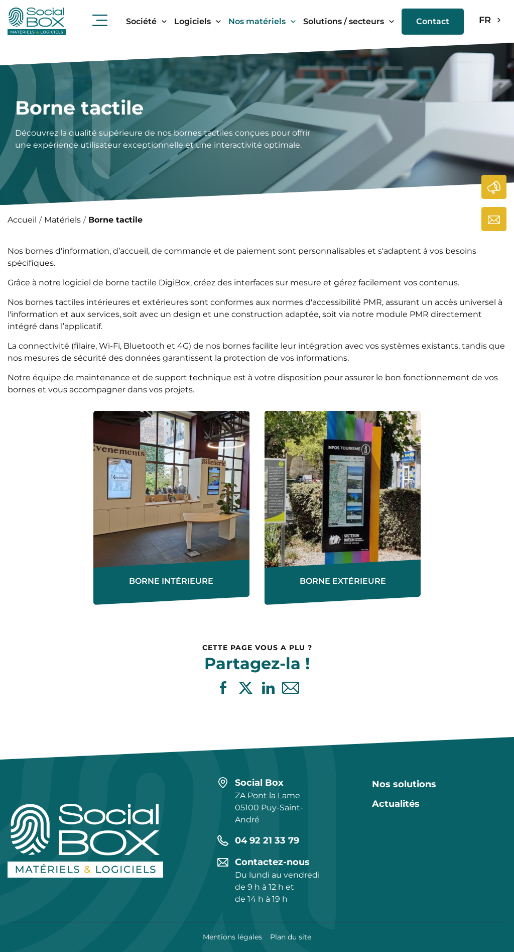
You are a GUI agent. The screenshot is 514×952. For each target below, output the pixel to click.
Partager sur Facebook (223, 688)
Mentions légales (232, 936)
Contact (432, 21)
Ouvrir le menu (99, 20)
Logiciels (192, 21)
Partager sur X (245, 688)
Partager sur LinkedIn (268, 688)
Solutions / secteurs (343, 21)
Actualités (494, 186)
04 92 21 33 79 (267, 840)
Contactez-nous (494, 219)
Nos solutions (404, 784)
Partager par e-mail (291, 688)
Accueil (22, 220)
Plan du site (290, 936)
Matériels (62, 220)
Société (141, 21)
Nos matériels (257, 21)
